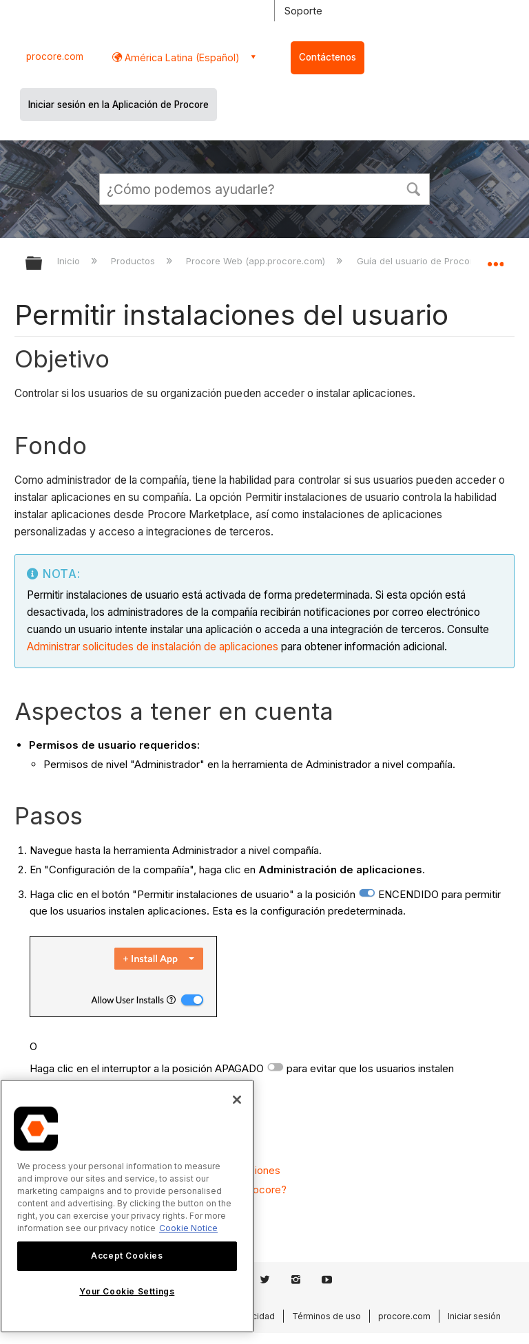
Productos (134, 260)
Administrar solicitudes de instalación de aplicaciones (152, 646)
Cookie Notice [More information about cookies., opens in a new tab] (188, 1228)
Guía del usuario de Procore (419, 260)
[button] (413, 187)
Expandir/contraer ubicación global (495, 258)
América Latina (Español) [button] (181, 57)
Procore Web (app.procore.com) (257, 260)
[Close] (237, 1100)
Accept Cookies (127, 1255)
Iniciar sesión (474, 1316)
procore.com (54, 56)
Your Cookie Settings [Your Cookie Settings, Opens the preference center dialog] (126, 1291)
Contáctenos (327, 57)
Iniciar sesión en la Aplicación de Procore (118, 104)
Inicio (70, 260)
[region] (127, 1206)
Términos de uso (326, 1316)
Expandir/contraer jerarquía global (42, 264)
